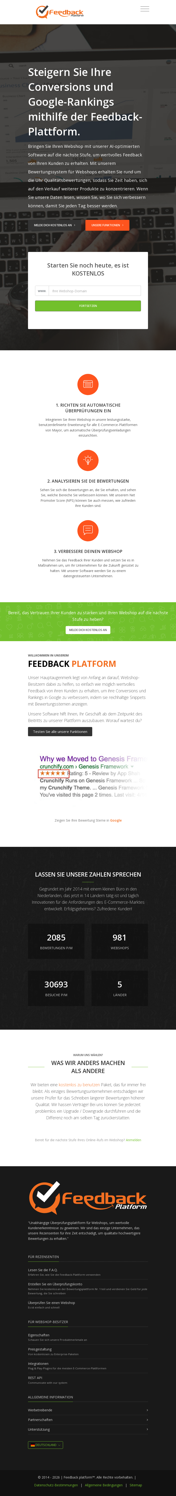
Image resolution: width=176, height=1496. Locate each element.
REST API (35, 1377)
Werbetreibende (40, 1410)
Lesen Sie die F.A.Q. (43, 1270)
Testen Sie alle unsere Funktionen (60, 731)
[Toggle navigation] (145, 9)
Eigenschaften (38, 1335)
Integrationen (38, 1363)
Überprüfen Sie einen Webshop (51, 1302)
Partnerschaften (40, 1419)
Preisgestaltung (40, 1349)
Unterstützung (39, 1429)
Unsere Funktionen (107, 225)
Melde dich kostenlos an (54, 225)
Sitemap (136, 1485)
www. (42, 290)
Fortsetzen (88, 306)
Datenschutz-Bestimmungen (56, 1485)
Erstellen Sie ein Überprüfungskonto (55, 1284)
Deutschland (43, 1445)
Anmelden (133, 1140)
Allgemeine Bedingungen (104, 1485)
